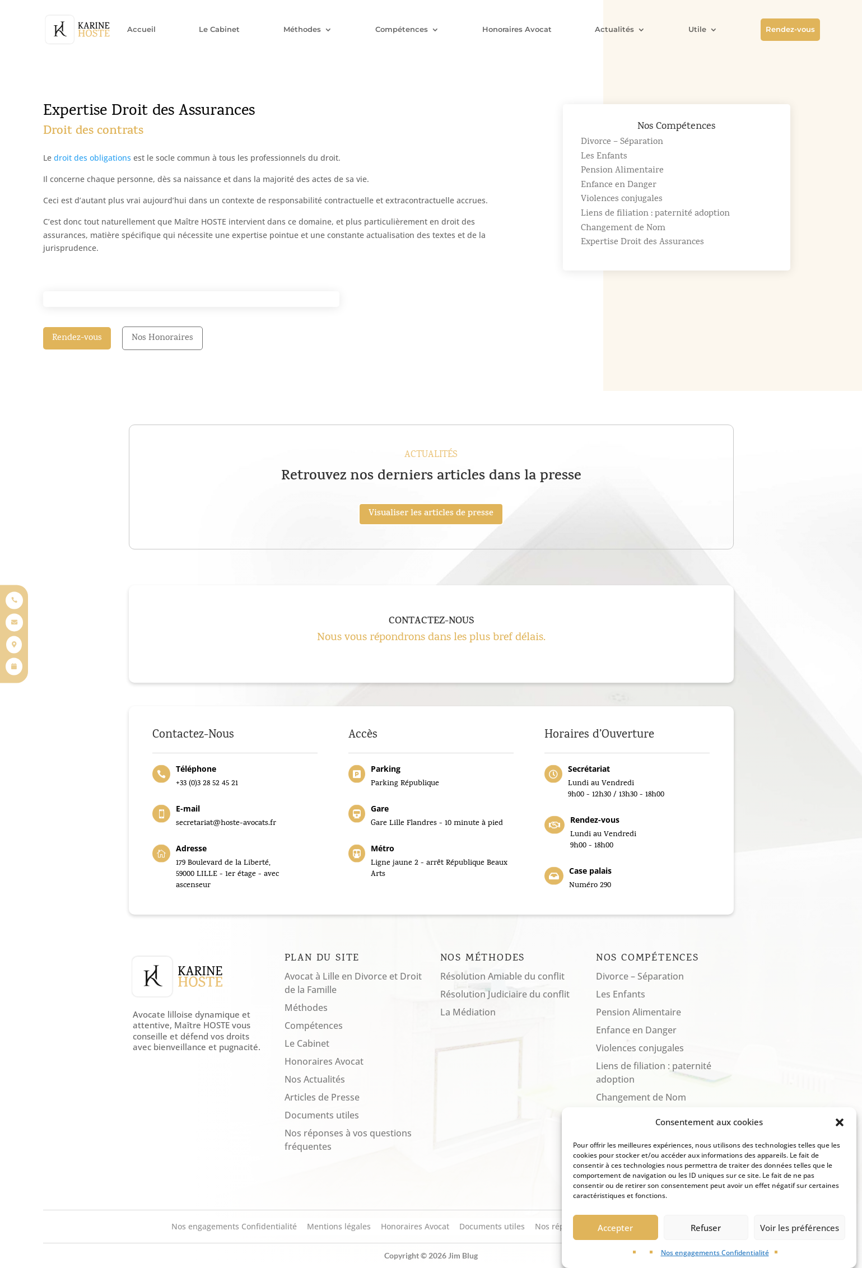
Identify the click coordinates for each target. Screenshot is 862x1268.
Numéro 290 (592, 886)
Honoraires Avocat (517, 29)
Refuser (706, 1233)
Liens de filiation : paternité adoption (655, 214)
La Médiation (468, 1012)
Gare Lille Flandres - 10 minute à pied (437, 823)
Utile (697, 29)
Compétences (401, 29)
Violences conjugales (622, 199)
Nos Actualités (315, 1079)
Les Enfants (604, 157)
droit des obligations (92, 157)
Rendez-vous (790, 29)
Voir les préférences (799, 1233)
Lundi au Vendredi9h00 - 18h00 (603, 840)
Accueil (141, 29)
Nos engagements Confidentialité (715, 1259)
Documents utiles (322, 1115)
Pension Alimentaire (622, 171)
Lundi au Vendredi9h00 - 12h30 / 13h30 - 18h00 (616, 789)
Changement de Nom (623, 228)
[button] (839, 1129)
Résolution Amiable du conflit (502, 976)
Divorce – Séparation (622, 142)
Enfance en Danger (618, 185)
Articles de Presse (322, 1097)
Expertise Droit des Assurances (642, 242)
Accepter (615, 1233)
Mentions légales (339, 1227)
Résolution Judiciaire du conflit (505, 994)
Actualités (614, 29)
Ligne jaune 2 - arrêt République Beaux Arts (439, 868)
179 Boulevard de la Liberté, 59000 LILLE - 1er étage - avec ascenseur (227, 874)
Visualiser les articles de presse (431, 514)
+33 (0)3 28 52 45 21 (207, 784)
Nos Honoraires (162, 338)
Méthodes (302, 29)
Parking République (405, 784)
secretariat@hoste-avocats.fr (226, 823)
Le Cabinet (219, 29)
